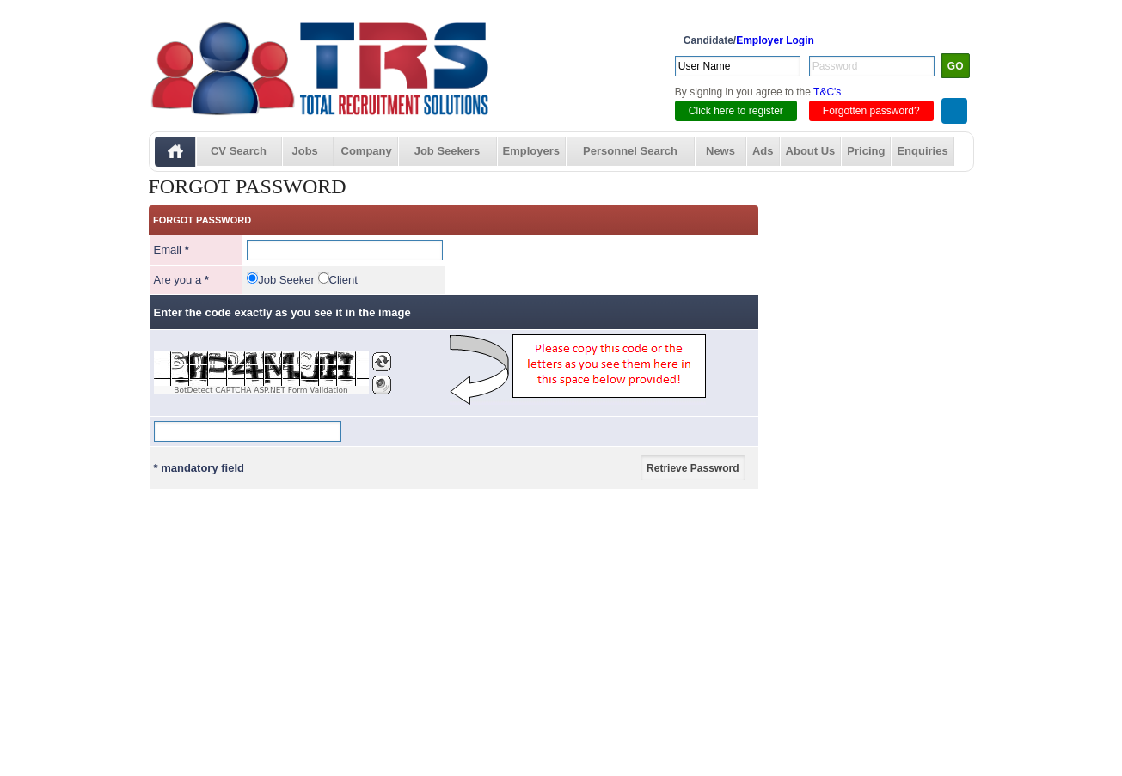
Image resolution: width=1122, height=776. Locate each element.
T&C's (827, 92)
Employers (531, 150)
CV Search (239, 150)
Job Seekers (447, 150)
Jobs (305, 150)
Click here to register (736, 111)
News (720, 150)
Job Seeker (286, 279)
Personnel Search (630, 150)
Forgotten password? (871, 111)
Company (366, 150)
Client (343, 279)
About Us (811, 150)
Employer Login (775, 40)
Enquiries (922, 150)
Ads (763, 150)
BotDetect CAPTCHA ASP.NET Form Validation (261, 390)
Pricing (866, 150)
